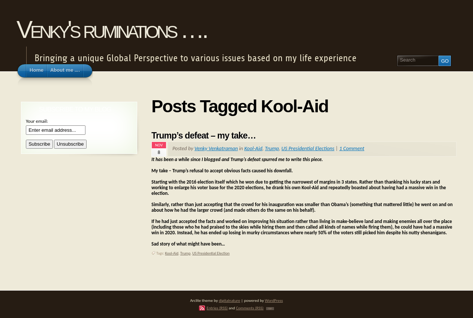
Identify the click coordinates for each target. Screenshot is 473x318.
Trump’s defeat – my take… (203, 135)
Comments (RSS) (249, 307)
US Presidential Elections (307, 148)
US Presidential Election (211, 253)
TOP (270, 308)
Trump (272, 148)
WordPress (274, 300)
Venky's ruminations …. (111, 29)
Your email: (37, 121)
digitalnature (229, 300)
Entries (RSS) (217, 307)
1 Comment (351, 148)
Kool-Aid (253, 148)
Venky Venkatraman (216, 148)
